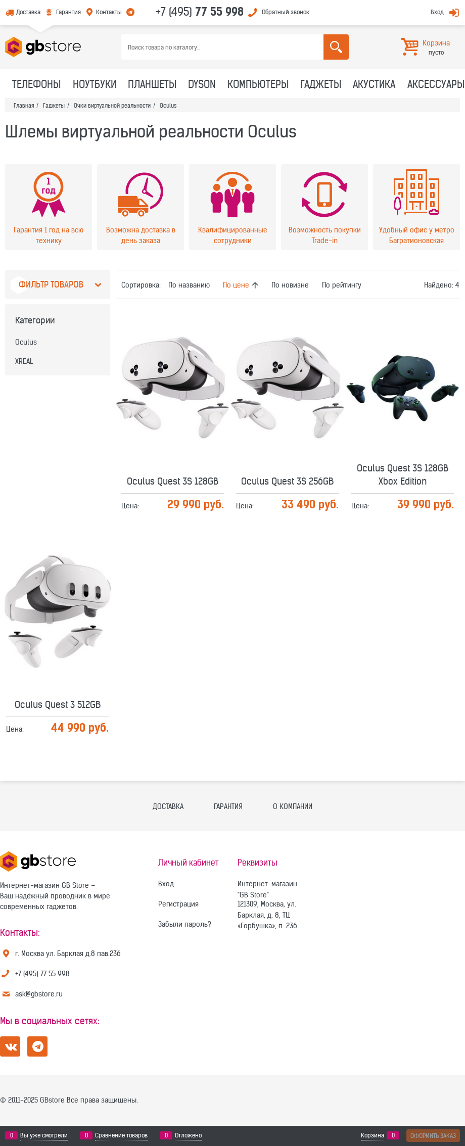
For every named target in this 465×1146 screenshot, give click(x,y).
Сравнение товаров (121, 1135)
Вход (437, 12)
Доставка (28, 12)
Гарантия (68, 12)
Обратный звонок (285, 12)
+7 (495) (200, 12)
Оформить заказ (433, 1135)
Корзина (372, 1135)
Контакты (109, 12)
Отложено (188, 1135)
